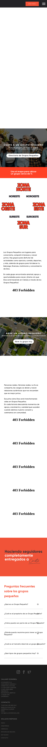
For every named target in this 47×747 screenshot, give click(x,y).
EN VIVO (32, 4)
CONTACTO (4, 738)
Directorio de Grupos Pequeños (23, 155)
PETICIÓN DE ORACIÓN (8, 732)
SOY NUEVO (4, 735)
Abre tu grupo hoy (23, 341)
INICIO (3, 723)
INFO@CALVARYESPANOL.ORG (10, 713)
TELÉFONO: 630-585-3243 (8, 705)
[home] (4, 4)
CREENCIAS (4, 729)
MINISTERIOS (5, 726)
